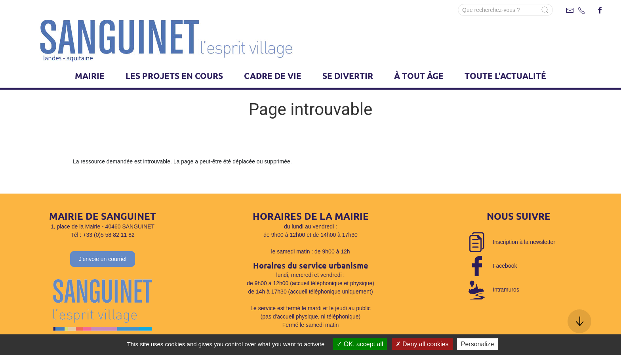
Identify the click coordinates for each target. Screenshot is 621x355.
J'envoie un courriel (102, 259)
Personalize (477, 344)
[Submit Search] (545, 10)
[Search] (505, 10)
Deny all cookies (422, 344)
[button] (579, 321)
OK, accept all (360, 344)
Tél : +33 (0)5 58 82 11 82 (102, 235)
